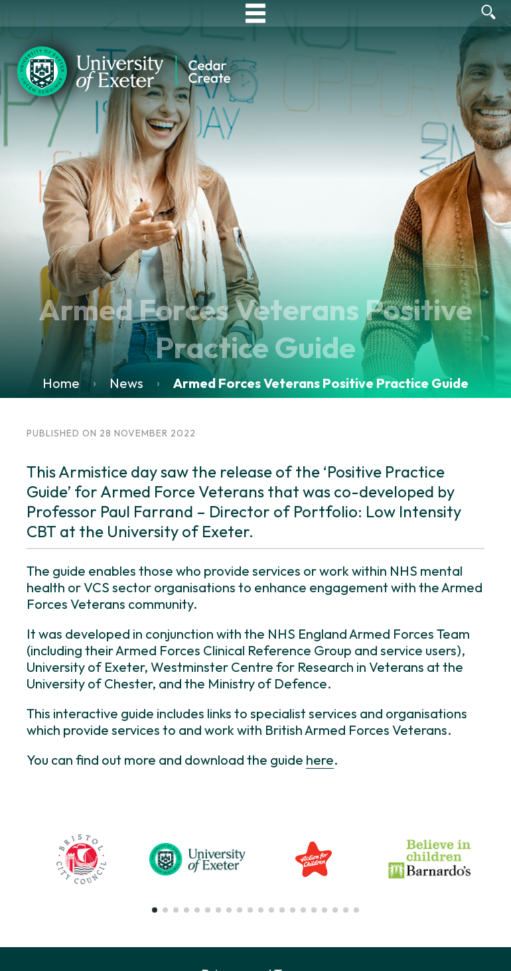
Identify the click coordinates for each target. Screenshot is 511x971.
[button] (154, 910)
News (126, 383)
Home (61, 383)
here (320, 759)
